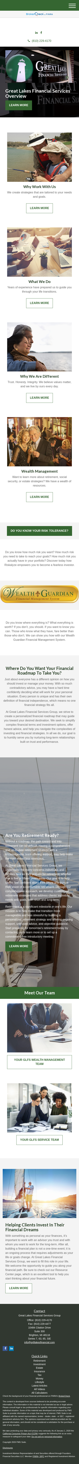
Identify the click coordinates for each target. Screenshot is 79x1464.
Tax (39, 1375)
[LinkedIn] (36, 33)
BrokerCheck (64, 1396)
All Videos (39, 1389)
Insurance (39, 1371)
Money (39, 1378)
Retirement (39, 1360)
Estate (39, 1367)
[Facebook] (41, 33)
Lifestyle (39, 1382)
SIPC (42, 1456)
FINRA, (36, 1456)
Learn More (18, 105)
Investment (39, 1364)
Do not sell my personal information (46, 1437)
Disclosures (8, 1448)
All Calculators (39, 1392)
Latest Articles (39, 1385)
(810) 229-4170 (39, 40)
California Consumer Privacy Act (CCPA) (20, 1433)
